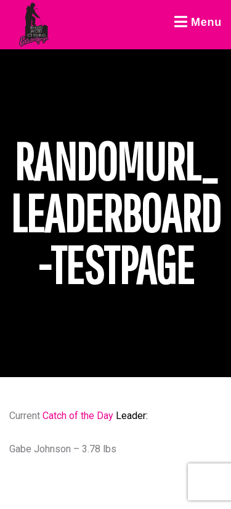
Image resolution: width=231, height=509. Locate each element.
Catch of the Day (78, 415)
